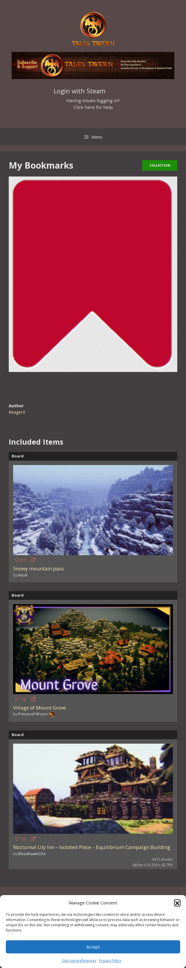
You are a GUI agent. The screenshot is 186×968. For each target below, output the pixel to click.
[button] (177, 903)
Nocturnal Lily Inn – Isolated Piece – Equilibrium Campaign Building (91, 847)
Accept (93, 947)
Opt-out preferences (79, 960)
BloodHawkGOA (32, 853)
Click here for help (93, 107)
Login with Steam (80, 91)
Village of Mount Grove (39, 707)
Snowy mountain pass (38, 568)
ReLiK (22, 575)
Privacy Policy (110, 960)
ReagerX (17, 412)
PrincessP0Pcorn (33, 714)
